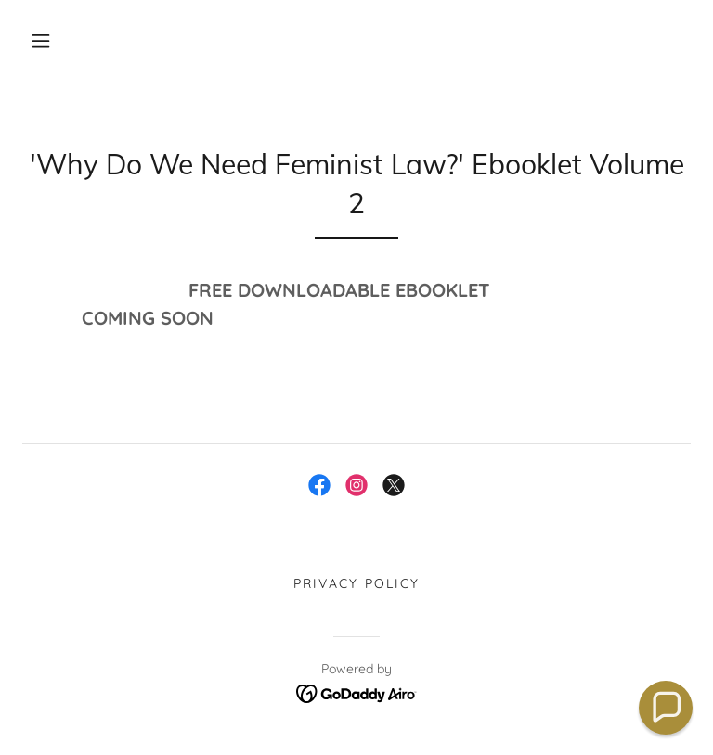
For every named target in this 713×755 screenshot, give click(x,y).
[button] (40, 40)
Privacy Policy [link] (356, 583)
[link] (319, 485)
